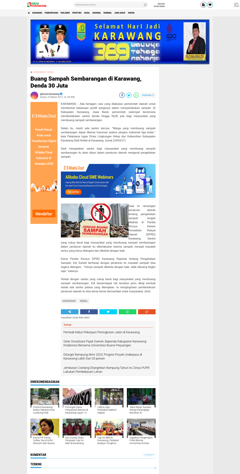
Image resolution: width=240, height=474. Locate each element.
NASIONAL (116, 13)
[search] (111, 5)
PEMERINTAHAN (58, 13)
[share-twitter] (129, 95)
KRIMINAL (130, 13)
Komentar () (148, 95)
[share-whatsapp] (136, 95)
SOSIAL (103, 13)
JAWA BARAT (145, 13)
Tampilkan (149, 455)
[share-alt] (69, 311)
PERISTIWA (90, 13)
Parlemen (75, 13)
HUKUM (159, 13)
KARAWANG (40, 13)
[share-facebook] (122, 95)
